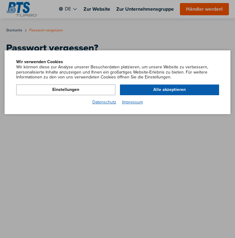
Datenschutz (104, 102)
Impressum (132, 102)
